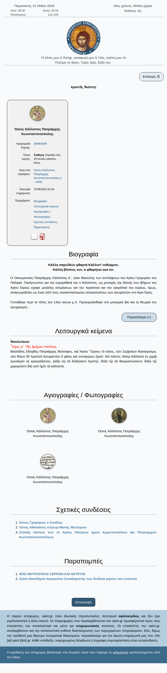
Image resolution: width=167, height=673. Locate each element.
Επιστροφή (83, 602)
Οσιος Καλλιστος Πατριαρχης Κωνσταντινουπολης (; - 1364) (48, 176)
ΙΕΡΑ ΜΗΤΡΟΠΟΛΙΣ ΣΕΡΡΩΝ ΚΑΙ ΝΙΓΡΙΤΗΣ (52, 574)
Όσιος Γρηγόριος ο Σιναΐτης (40, 522)
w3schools (120, 652)
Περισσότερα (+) (139, 317)
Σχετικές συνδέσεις (45, 222)
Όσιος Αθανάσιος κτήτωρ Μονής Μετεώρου (53, 527)
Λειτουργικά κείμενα (46, 206)
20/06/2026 (40, 143)
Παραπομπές (42, 227)
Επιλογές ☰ (151, 76)
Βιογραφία (40, 201)
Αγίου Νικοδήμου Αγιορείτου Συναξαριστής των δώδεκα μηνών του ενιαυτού (78, 579)
